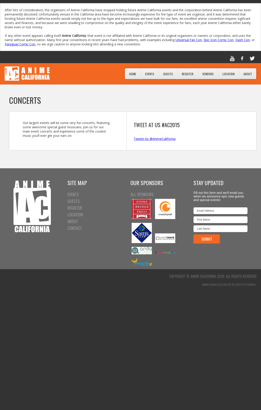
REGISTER (75, 208)
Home (132, 73)
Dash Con (242, 40)
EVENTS (73, 194)
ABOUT (73, 221)
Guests (168, 73)
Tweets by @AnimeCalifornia (155, 139)
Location (228, 73)
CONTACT (75, 228)
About (247, 73)
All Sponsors (142, 194)
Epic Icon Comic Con (219, 40)
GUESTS (74, 201)
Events (149, 73)
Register (187, 73)
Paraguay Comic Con (20, 44)
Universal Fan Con (189, 40)
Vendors (208, 73)
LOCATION (75, 214)
